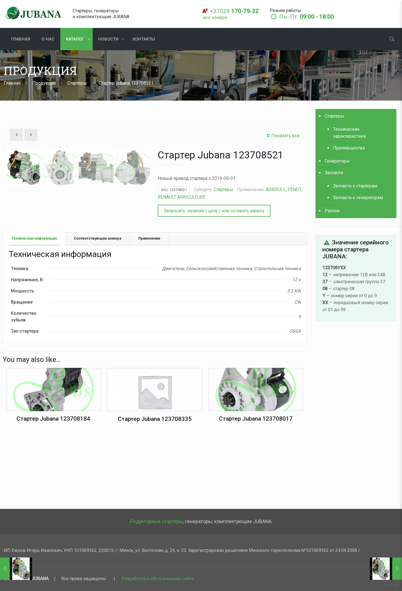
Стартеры (77, 83)
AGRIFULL (276, 189)
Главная (12, 83)
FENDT (294, 189)
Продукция (44, 83)
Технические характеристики (349, 133)
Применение (149, 313)
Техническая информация (34, 313)
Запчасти (334, 172)
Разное (332, 210)
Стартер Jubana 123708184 (53, 493)
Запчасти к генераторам (358, 197)
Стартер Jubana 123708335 (155, 493)
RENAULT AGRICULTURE (181, 197)
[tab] (34, 313)
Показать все (282, 135)
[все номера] (215, 17)
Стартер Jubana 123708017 (256, 493)
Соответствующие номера (97, 313)
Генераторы (337, 161)
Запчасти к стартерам (355, 186)
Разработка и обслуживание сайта (157, 578)
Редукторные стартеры (156, 521)
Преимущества (349, 148)
